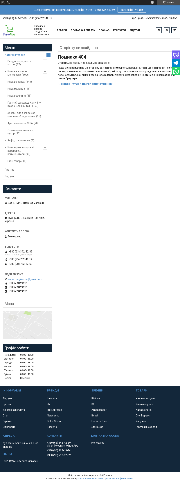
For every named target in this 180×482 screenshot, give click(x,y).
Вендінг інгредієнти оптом (19, 63)
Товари (62, 30)
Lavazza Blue (99, 421)
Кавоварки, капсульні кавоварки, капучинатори (21, 151)
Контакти (119, 30)
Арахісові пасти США (20, 123)
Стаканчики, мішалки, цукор (21, 132)
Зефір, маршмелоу (19, 140)
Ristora (95, 398)
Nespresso (53, 415)
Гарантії (7, 421)
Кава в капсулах (145, 398)
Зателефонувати (131, 10)
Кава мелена (15, 88)
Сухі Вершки (143, 415)
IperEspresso (54, 409)
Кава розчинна (17, 95)
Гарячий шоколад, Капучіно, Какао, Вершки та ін (24, 104)
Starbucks (97, 426)
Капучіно (141, 421)
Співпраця (9, 426)
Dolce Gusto (54, 421)
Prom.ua (107, 475)
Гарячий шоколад (146, 426)
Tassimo (52, 426)
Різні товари (15, 161)
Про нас (104, 30)
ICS (93, 404)
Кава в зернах (16, 81)
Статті (6, 415)
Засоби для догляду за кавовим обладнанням (21, 114)
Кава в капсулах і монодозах (18, 73)
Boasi (94, 415)
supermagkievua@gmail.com (25, 279)
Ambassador (99, 409)
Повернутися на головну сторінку (87, 84)
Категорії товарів (15, 54)
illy (48, 404)
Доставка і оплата (83, 30)
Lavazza (52, 398)
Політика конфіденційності (120, 478)
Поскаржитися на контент (91, 478)
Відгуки (134, 30)
